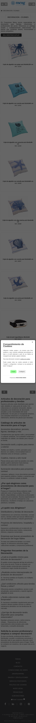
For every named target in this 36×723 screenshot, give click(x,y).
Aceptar (13, 371)
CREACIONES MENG (21, 377)
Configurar (22, 371)
